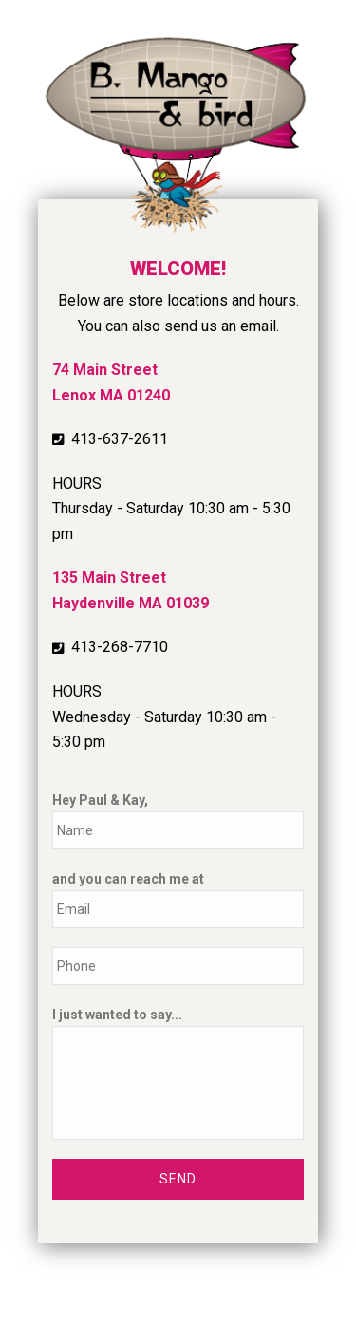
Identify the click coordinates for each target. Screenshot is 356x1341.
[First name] (178, 830)
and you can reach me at (128, 878)
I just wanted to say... (117, 1014)
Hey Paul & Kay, (100, 800)
